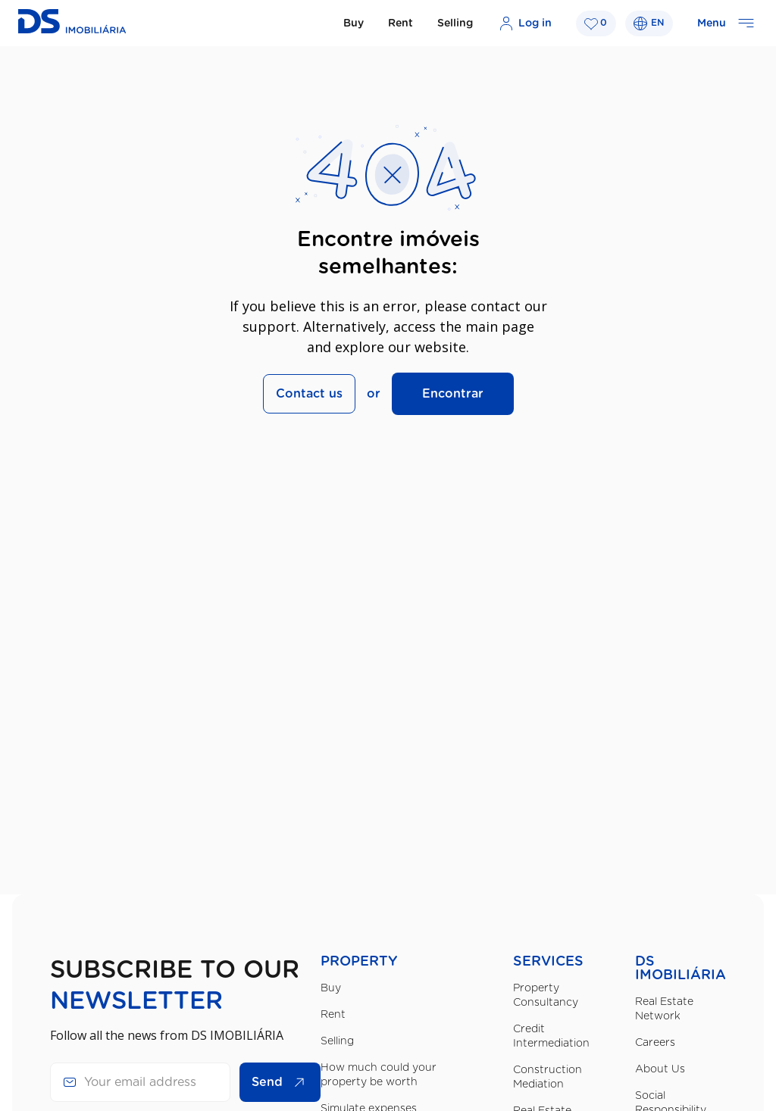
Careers (655, 1043)
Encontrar (452, 394)
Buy (353, 23)
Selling (455, 23)
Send (282, 1082)
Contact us (309, 394)
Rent (400, 23)
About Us (660, 1069)
